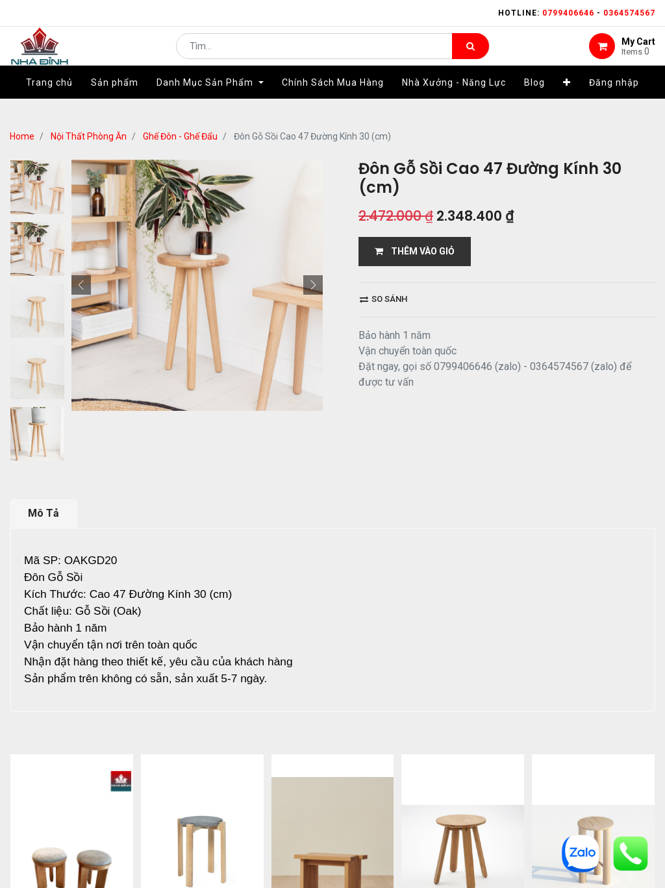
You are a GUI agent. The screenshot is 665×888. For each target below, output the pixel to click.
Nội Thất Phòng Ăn (89, 136)
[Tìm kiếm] (470, 56)
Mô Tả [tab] (43, 513)
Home (22, 136)
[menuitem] (49, 102)
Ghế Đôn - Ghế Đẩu (180, 136)
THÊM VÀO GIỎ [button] (415, 251)
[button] (567, 102)
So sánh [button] (383, 299)
